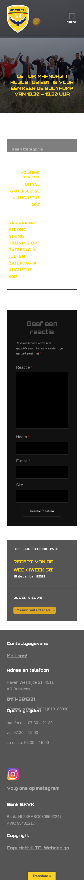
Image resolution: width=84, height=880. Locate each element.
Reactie (24, 367)
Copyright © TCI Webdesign (38, 847)
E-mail (23, 461)
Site (19, 485)
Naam (23, 437)
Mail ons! (17, 655)
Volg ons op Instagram (33, 788)
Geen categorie (27, 149)
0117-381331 (21, 699)
